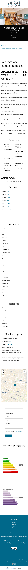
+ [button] (3, 371)
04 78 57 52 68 (21, 540)
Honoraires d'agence (6, 561)
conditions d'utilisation (10, 568)
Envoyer (8, 435)
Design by (14, 564)
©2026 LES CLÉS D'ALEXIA (9, 559)
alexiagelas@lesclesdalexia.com (7, 543)
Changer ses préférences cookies (20, 561)
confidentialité (22, 567)
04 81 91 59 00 (7, 540)
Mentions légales (21, 559)
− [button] (3, 373)
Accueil (2, 45)
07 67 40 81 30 (7, 542)
